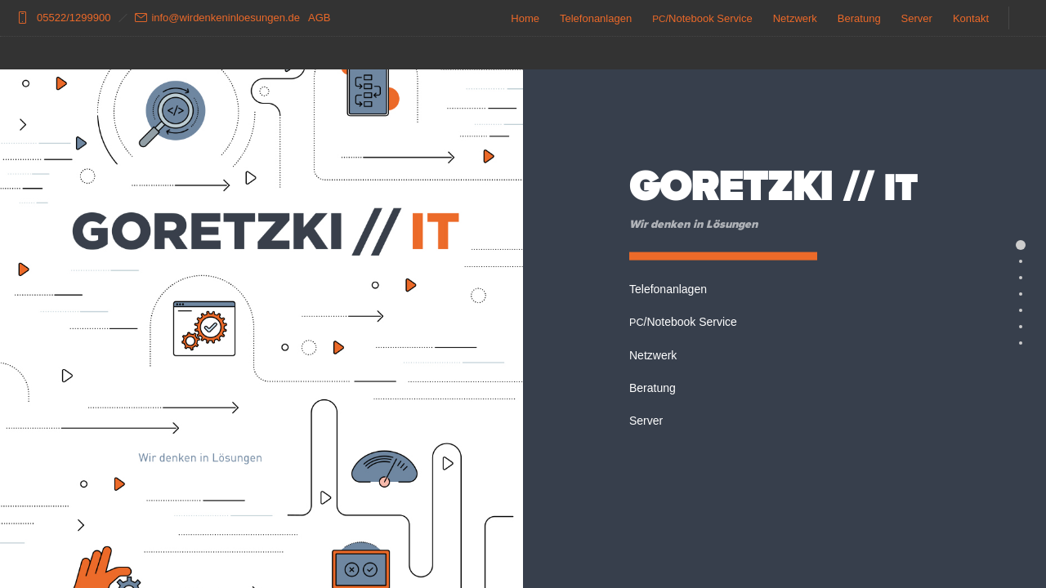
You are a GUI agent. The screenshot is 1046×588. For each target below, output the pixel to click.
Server (916, 18)
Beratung (859, 18)
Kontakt (971, 18)
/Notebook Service (702, 18)
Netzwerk (795, 18)
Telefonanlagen (596, 18)
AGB (319, 17)
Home (525, 18)
